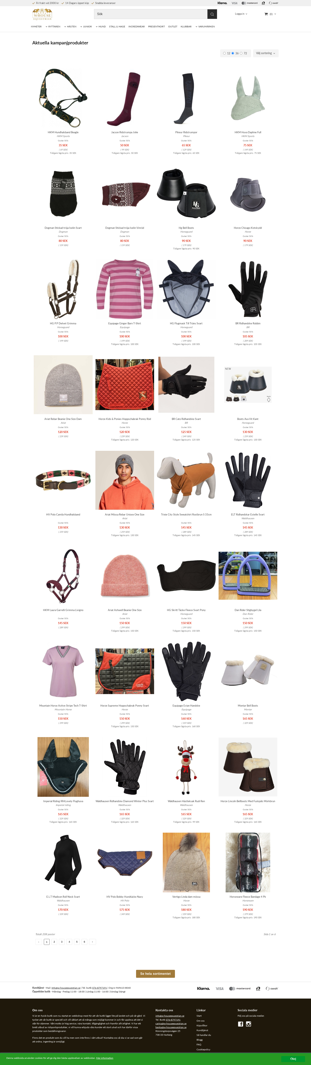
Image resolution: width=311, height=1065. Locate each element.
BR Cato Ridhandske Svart (186, 418)
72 (243, 53)
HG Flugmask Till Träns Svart (186, 323)
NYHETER (36, 26)
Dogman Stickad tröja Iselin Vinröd (124, 227)
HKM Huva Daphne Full (248, 132)
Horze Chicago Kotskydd (248, 227)
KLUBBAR (186, 26)
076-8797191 (99, 987)
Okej (293, 1058)
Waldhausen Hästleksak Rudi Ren (186, 801)
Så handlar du (204, 1034)
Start (199, 1015)
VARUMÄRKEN (206, 26)
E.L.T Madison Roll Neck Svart (63, 896)
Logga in (239, 13)
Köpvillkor (202, 1025)
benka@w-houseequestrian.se (171, 1027)
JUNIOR (87, 26)
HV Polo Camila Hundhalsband (63, 514)
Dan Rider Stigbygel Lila (248, 610)
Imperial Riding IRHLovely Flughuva (63, 801)
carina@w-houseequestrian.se (171, 1023)
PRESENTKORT (156, 26)
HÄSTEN (71, 26)
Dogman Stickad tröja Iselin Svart (63, 227)
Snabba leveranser (103, 3)
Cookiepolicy (203, 1049)
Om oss (200, 1020)
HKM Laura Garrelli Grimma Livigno (63, 610)
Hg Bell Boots (186, 227)
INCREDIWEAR (137, 26)
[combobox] (266, 53)
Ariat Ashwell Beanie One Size (125, 610)
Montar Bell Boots (248, 705)
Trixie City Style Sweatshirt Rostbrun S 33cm (186, 514)
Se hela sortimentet (155, 973)
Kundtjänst (202, 1030)
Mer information (122, 1058)
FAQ (199, 1044)
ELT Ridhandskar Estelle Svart (248, 514)
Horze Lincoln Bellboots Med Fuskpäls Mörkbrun (248, 801)
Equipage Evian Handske (186, 705)
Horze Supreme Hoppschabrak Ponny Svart (124, 705)
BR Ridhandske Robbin (247, 323)
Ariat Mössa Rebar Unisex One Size (124, 514)
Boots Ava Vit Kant (247, 418)
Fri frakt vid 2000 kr (45, 3)
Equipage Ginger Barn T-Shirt (124, 323)
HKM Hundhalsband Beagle (63, 132)
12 (226, 53)
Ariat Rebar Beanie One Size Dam (63, 418)
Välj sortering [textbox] (264, 53)
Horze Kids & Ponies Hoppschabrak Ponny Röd (125, 418)
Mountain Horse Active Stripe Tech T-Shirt (63, 705)
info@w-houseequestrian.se (170, 1015)
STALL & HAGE (117, 26)
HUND (102, 26)
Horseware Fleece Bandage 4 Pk (248, 896)
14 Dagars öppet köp (75, 3)
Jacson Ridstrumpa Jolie (124, 132)
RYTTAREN (54, 26)
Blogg (200, 1039)
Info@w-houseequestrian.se (66, 987)
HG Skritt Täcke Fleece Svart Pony (186, 610)
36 (235, 53)
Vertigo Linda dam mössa (186, 896)
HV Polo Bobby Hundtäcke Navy (125, 896)
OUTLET (172, 26)
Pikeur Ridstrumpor (186, 132)
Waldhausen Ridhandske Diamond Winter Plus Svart (125, 801)
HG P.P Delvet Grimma (63, 323)
